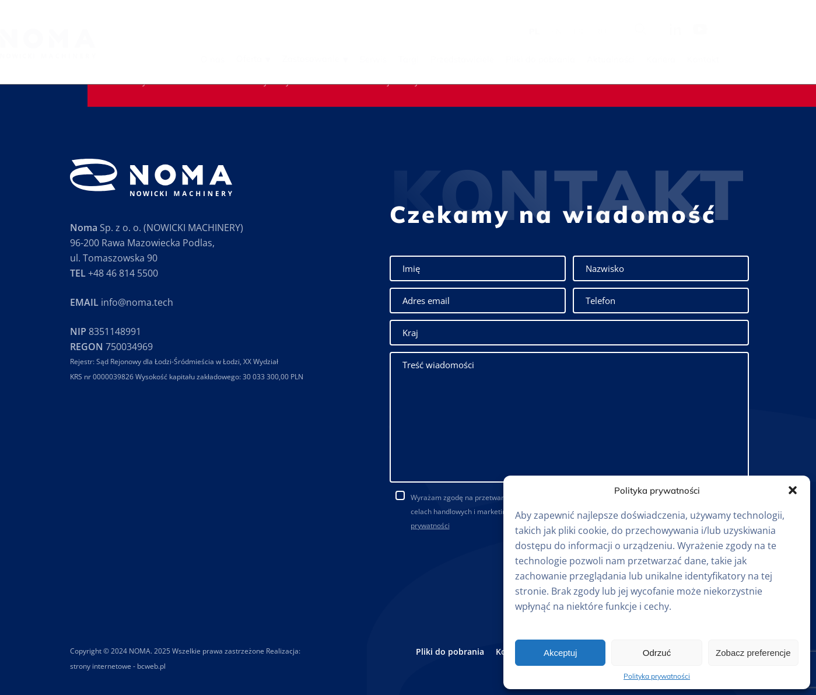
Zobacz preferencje (753, 653)
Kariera (733, 59)
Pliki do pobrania (612, 59)
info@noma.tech (137, 302)
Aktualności (683, 59)
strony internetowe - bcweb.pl (118, 666)
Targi (481, 59)
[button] (793, 490)
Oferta (321, 58)
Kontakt (775, 59)
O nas (285, 59)
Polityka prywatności (657, 676)
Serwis (445, 59)
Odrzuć (657, 653)
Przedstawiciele (534, 59)
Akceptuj (560, 653)
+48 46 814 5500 (123, 273)
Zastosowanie (383, 58)
